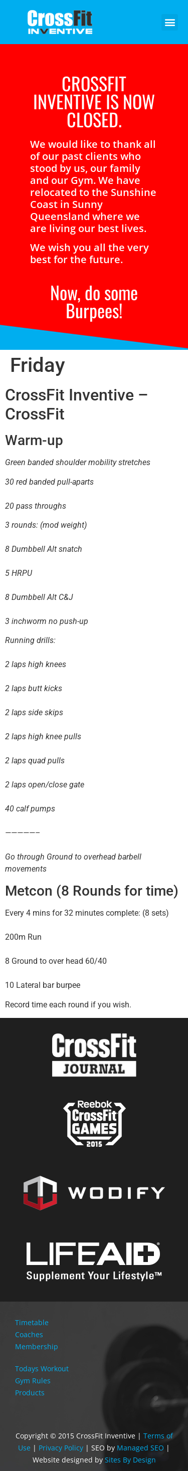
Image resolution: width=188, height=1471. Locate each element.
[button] (169, 22)
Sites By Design (130, 1459)
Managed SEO (140, 1447)
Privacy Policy (61, 1447)
